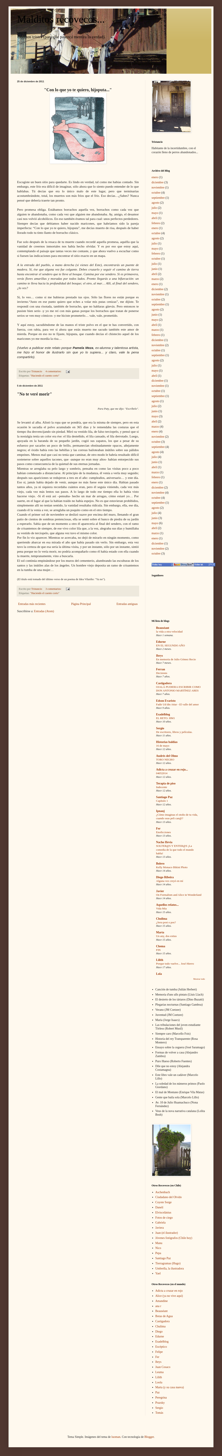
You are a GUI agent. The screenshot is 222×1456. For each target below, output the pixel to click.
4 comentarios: (53, 371)
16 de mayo (162, 745)
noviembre (158, 187)
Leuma (159, 1372)
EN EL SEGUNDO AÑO (170, 645)
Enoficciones (163, 832)
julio (154, 207)
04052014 (161, 773)
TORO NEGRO (165, 759)
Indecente (161, 787)
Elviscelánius (163, 1212)
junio (155, 269)
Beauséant (162, 627)
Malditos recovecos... (61, 19)
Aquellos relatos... (167, 904)
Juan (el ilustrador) (166, 1232)
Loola (158, 1382)
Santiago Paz (164, 797)
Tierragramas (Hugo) (168, 1263)
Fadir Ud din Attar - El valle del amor (177, 704)
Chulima (161, 918)
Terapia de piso (165, 783)
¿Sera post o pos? (166, 922)
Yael (158, 1273)
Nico (158, 1248)
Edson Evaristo (165, 700)
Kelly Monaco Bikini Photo (171, 867)
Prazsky (160, 1402)
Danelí (159, 1207)
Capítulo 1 (162, 800)
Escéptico (161, 1346)
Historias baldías (167, 742)
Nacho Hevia (164, 842)
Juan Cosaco (162, 1367)
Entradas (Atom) (44, 611)
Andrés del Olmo (167, 755)
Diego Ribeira (165, 877)
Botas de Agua (164, 1316)
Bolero (160, 863)
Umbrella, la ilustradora (169, 1268)
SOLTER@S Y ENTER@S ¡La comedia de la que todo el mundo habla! (175, 849)
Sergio (160, 728)
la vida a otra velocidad (169, 631)
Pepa (158, 1253)
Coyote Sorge (163, 1202)
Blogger (149, 1436)
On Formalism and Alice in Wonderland (179, 894)
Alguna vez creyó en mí (169, 880)
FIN (158, 950)
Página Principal (81, 604)
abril (154, 218)
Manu (158, 1243)
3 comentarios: (53, 588)
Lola (159, 973)
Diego (159, 1331)
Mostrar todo (199, 979)
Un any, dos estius (166, 936)
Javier (160, 891)
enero (155, 177)
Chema (160, 946)
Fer (158, 828)
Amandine (161, 1301)
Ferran (160, 669)
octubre (156, 192)
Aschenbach (162, 1192)
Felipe (159, 1351)
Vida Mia (161, 908)
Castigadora (164, 683)
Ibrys (159, 655)
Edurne (161, 641)
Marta (160, 932)
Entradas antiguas (127, 604)
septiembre (158, 197)
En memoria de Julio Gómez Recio (176, 659)
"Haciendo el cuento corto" (45, 375)
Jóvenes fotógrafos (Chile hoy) (173, 1238)
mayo (155, 213)
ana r (158, 1306)
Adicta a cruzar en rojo (169, 1290)
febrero (156, 223)
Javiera (159, 1227)
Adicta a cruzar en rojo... (172, 769)
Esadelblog (163, 714)
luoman (115, 1436)
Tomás (159, 1412)
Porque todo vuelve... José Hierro (175, 963)
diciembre (158, 182)
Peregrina (161, 1397)
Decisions (161, 673)
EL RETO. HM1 (165, 718)
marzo (155, 279)
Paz (157, 1392)
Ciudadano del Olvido (168, 1197)
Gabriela (160, 1222)
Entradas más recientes (31, 604)
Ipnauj (160, 811)
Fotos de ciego (164, 1217)
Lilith (159, 960)
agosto (155, 202)
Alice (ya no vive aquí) (169, 1295)
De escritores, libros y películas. (174, 732)
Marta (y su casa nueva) (169, 1387)
